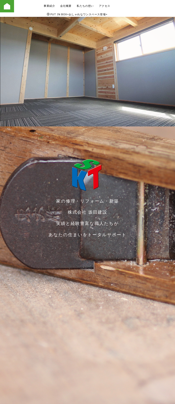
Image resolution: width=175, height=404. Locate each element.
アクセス (104, 6)
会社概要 (66, 6)
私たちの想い (85, 6)
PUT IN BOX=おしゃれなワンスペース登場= (77, 14)
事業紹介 (49, 6)
